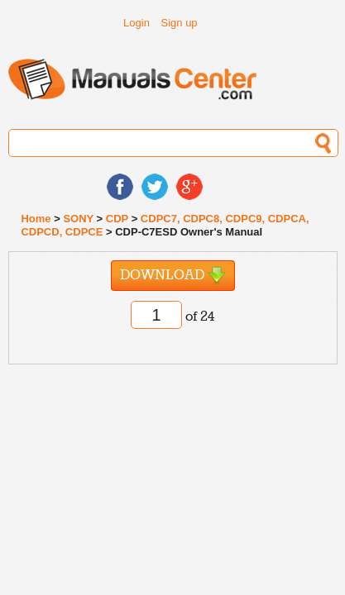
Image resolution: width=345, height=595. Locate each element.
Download (173, 275)
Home (35, 218)
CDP (117, 218)
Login (136, 23)
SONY (78, 218)
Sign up (179, 23)
